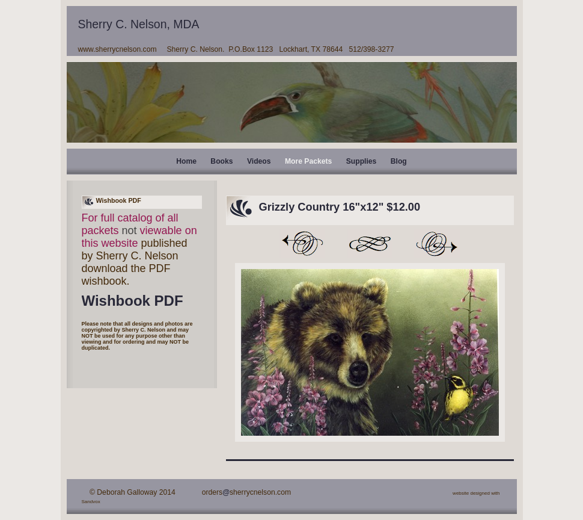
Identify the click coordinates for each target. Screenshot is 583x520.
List (369, 243)
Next (437, 243)
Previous (302, 243)
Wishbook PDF (132, 300)
